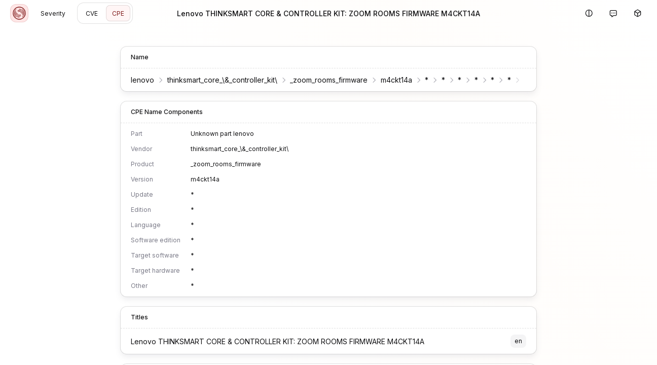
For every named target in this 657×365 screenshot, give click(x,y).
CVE (92, 13)
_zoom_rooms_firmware (329, 80)
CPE (118, 13)
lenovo (142, 80)
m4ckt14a (396, 80)
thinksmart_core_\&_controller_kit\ (222, 80)
